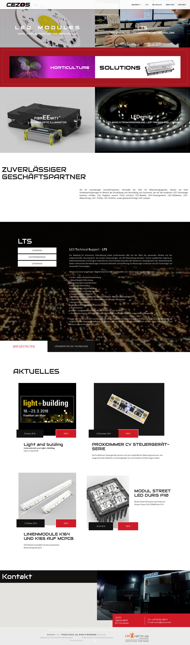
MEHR (66, 433)
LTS (146, 4)
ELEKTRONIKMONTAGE (37, 257)
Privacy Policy (76, 640)
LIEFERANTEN (37, 263)
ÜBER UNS (170, 4)
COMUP (58, 635)
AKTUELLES (157, 4)
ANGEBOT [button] (136, 4)
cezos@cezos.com (162, 622)
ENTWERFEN (37, 250)
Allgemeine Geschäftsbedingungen (56, 637)
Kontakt (182, 4)
